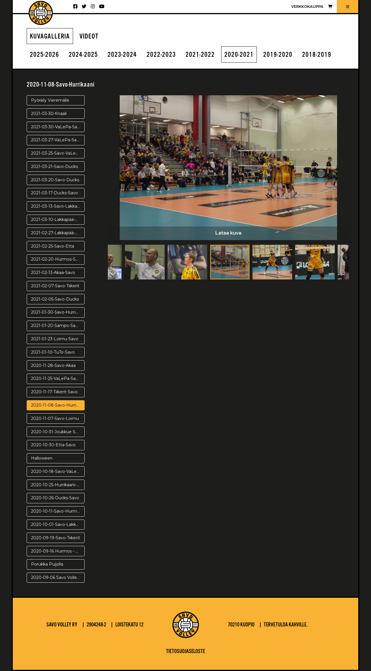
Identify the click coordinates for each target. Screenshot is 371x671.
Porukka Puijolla (47, 564)
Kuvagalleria (50, 36)
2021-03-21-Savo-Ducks (54, 166)
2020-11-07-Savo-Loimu (55, 418)
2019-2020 (277, 54)
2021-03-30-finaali (49, 113)
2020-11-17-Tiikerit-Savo (54, 391)
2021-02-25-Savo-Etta (52, 246)
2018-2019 (316, 54)
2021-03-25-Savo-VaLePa (56, 153)
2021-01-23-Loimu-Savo (54, 338)
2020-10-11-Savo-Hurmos (56, 511)
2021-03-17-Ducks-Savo (54, 192)
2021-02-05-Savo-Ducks (55, 299)
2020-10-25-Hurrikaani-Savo (58, 484)
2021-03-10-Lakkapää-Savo (58, 219)
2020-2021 (239, 54)
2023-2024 (122, 54)
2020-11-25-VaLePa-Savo (56, 378)
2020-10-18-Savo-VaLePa (56, 471)
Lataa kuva (228, 233)
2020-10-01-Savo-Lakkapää (58, 524)
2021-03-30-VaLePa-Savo (56, 126)
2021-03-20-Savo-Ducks (55, 179)
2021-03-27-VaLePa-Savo (56, 139)
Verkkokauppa (311, 6)
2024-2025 (83, 54)
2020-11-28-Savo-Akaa (53, 365)
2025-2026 (44, 54)
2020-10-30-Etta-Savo (53, 444)
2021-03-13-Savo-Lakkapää (57, 206)
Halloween (41, 458)
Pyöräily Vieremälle (50, 100)
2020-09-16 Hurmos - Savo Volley (58, 551)
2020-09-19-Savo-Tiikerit (55, 537)
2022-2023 (161, 54)
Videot (89, 36)
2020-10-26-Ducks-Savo (55, 497)
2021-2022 (200, 54)
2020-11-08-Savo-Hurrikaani (58, 405)
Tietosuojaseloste (185, 651)
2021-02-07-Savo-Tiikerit (55, 285)
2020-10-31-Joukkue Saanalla (58, 431)
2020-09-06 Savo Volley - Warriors (58, 577)
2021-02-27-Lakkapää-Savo (58, 232)
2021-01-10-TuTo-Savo (53, 352)
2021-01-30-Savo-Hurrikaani (58, 312)
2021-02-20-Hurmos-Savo (57, 259)
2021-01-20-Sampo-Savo (55, 325)
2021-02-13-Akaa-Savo (53, 272)
